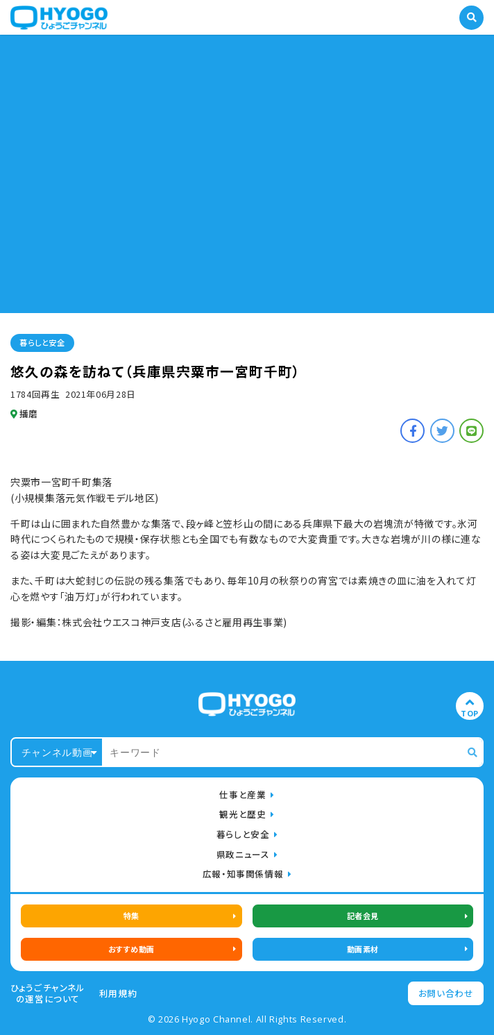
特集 (131, 915)
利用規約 (118, 993)
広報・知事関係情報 (243, 873)
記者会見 (363, 915)
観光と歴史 (242, 814)
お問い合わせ (446, 993)
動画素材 (363, 948)
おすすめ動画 (131, 948)
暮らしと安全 (42, 342)
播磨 (24, 413)
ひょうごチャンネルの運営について (47, 993)
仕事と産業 (242, 794)
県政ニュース (243, 854)
